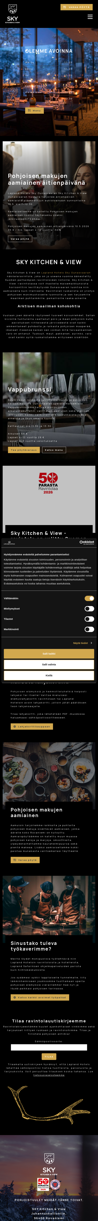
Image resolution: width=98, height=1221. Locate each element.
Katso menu (54, 449)
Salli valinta (49, 664)
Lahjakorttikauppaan (32, 726)
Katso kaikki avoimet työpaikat (40, 997)
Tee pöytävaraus (24, 449)
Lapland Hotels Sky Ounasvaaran (66, 272)
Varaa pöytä (76, 7)
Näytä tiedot (80, 643)
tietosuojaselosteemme (49, 1075)
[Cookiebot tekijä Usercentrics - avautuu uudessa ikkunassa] (79, 543)
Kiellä (49, 675)
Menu (34, 110)
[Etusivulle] (13, 14)
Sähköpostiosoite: (49, 1041)
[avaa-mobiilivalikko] (90, 17)
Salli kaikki (49, 653)
